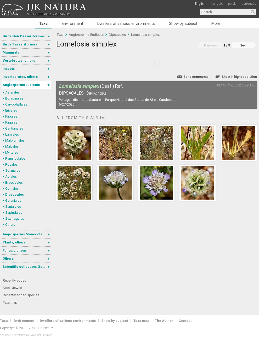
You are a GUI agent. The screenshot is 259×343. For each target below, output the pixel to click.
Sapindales (13, 212)
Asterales (12, 92)
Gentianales (14, 128)
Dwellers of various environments (126, 23)
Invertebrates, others (20, 77)
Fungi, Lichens (15, 250)
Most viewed (12, 288)
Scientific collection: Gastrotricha (27, 267)
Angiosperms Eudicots (21, 85)
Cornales (12, 188)
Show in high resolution (239, 76)
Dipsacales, (72, 93)
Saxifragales (14, 218)
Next (243, 45)
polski (232, 3)
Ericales (11, 110)
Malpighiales (15, 140)
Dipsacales (14, 194)
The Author (164, 321)
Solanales (12, 170)
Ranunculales (15, 158)
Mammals (11, 52)
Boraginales (14, 98)
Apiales (11, 176)
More (215, 23)
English (200, 3)
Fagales (11, 122)
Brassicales (14, 182)
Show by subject (183, 23)
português (249, 3)
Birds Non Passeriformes (24, 36)
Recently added (14, 280)
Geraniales (13, 200)
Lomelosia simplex (145, 35)
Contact (185, 321)
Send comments (196, 76)
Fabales (11, 116)
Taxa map (10, 302)
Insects (9, 69)
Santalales (13, 206)
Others (10, 224)
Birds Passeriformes (20, 44)
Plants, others (14, 242)
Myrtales (11, 152)
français (217, 3)
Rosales (11, 164)
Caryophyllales (16, 104)
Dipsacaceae (96, 93)
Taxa (43, 23)
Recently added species (21, 295)
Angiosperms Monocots (22, 234)
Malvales (12, 146)
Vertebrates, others (19, 60)
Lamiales (12, 134)
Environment (72, 23)
